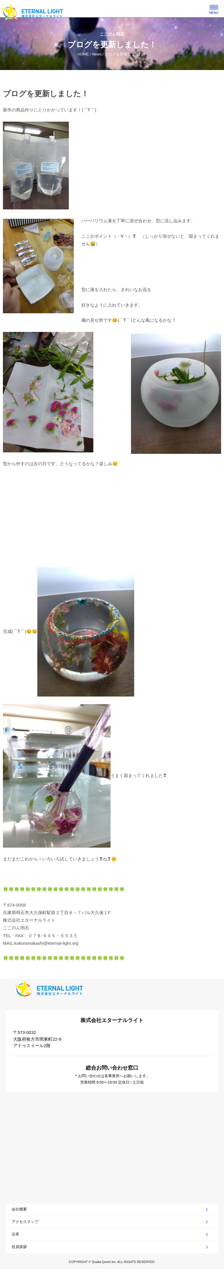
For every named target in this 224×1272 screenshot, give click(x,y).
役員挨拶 (19, 1247)
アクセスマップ (25, 1221)
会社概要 (19, 1209)
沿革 (15, 1234)
